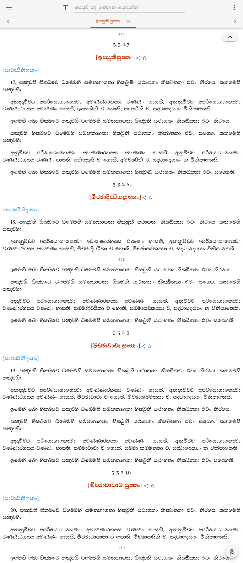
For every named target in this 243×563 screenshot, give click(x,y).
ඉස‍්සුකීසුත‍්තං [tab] (123, 21)
